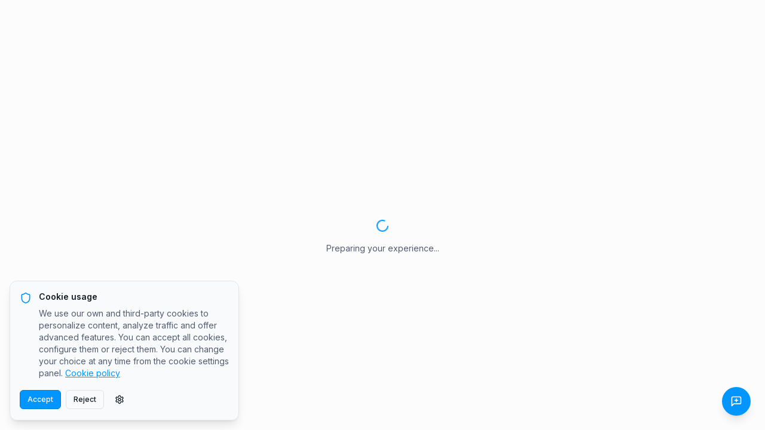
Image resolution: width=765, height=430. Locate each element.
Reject (85, 399)
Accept (40, 399)
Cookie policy (92, 373)
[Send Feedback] (736, 401)
